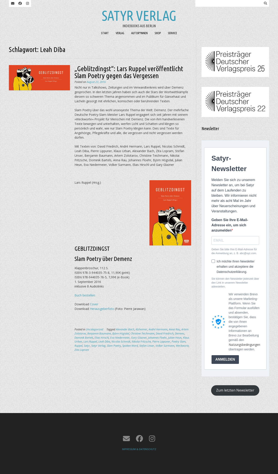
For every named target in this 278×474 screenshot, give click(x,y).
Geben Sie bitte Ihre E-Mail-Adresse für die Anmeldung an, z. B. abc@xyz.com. (234, 251)
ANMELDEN (225, 359)
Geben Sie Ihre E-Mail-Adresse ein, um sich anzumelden (230, 225)
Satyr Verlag (139, 15)
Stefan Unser (146, 346)
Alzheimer (141, 329)
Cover (94, 304)
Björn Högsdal (120, 333)
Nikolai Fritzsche (141, 341)
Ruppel (78, 346)
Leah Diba (104, 341)
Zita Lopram (81, 350)
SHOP (158, 33)
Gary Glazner (139, 338)
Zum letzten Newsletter (235, 390)
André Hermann (158, 329)
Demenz (179, 333)
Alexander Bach (125, 329)
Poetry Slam (179, 341)
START (105, 33)
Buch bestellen (84, 295)
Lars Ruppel (90, 341)
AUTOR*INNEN (139, 33)
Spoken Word (130, 346)
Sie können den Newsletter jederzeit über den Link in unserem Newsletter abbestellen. (235, 282)
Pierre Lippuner (161, 341)
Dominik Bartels (83, 338)
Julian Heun (175, 338)
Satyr (87, 346)
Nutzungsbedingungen (244, 345)
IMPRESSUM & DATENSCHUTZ (139, 449)
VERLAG (120, 33)
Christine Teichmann (142, 333)
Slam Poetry (114, 346)
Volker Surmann (165, 346)
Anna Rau (174, 329)
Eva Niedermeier (120, 338)
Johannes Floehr (157, 338)
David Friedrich (165, 333)
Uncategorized (94, 329)
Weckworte (182, 346)
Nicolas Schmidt (120, 341)
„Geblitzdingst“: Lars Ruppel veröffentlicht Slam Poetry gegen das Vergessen (128, 72)
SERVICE (172, 33)
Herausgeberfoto (102, 309)
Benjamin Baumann (99, 333)
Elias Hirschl (101, 338)
